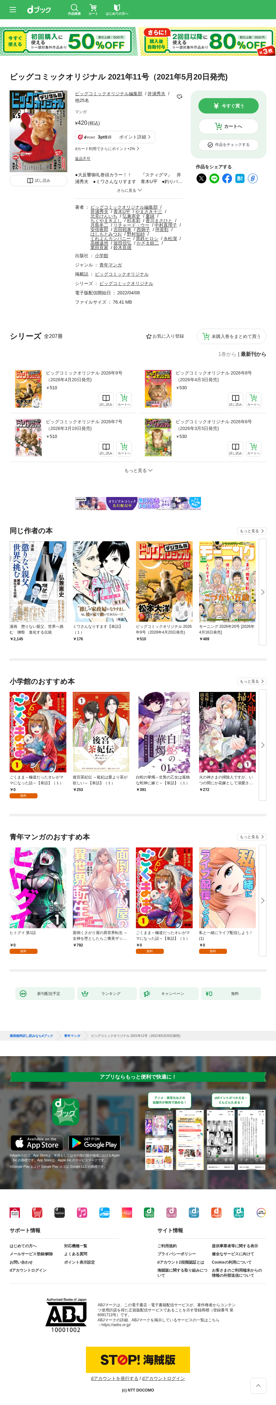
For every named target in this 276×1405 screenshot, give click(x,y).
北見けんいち (103, 216)
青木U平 (121, 211)
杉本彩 (133, 220)
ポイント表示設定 (79, 1262)
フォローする (180, 97)
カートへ (233, 126)
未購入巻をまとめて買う (236, 336)
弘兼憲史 (131, 216)
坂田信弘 (122, 243)
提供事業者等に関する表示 (235, 1246)
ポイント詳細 (132, 136)
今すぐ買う (233, 105)
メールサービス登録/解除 (31, 1254)
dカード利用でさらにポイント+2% (105, 149)
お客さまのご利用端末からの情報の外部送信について (237, 1273)
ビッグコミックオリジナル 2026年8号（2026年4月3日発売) (214, 376)
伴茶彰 (162, 229)
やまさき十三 (148, 211)
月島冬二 (99, 225)
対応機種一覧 (75, 1246)
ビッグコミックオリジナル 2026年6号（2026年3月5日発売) (214, 425)
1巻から (227, 354)
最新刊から (253, 354)
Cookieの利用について (232, 1262)
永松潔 (170, 238)
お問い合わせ (21, 1262)
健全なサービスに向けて (233, 1254)
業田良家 (99, 247)
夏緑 (150, 216)
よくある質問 (75, 1254)
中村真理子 (166, 225)
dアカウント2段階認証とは (180, 1262)
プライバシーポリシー (176, 1254)
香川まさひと (159, 220)
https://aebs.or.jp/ (116, 1325)
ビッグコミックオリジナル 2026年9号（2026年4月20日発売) (84, 376)
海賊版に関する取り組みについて (182, 1273)
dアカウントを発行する (114, 1378)
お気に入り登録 (168, 336)
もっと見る (249, 531)
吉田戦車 (122, 229)
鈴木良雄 (122, 247)
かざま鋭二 (148, 243)
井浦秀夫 (156, 93)
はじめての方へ (23, 1246)
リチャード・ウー (131, 225)
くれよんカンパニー (110, 238)
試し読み (42, 180)
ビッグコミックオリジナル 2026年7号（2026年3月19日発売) (84, 425)
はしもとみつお (106, 234)
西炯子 (143, 229)
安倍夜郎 (99, 229)
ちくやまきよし (106, 220)
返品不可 (82, 158)
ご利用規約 (167, 1246)
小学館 (101, 255)
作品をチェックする (232, 144)
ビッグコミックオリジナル (122, 274)
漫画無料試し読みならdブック (31, 1036)
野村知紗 (136, 234)
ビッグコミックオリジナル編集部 (108, 93)
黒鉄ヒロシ (147, 238)
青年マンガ (110, 264)
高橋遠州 (99, 243)
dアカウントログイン (28, 1270)
